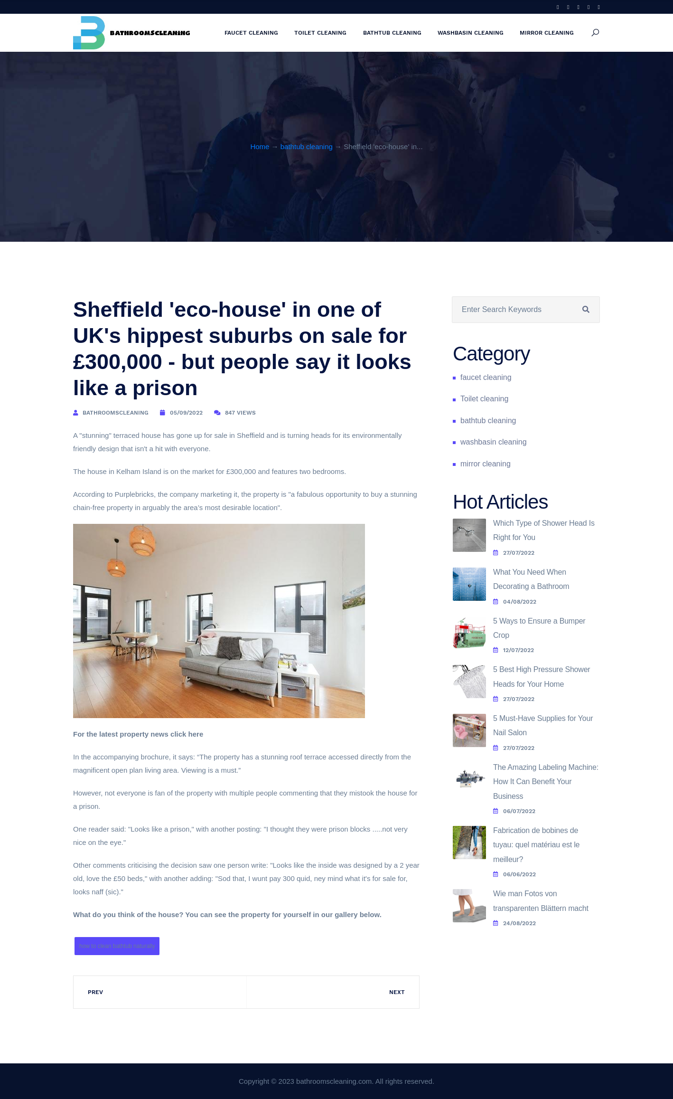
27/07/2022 (513, 553)
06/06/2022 (514, 874)
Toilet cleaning (320, 32)
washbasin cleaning (471, 32)
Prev (95, 992)
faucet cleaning (251, 32)
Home (259, 146)
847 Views (240, 412)
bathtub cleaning (392, 32)
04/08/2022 (514, 602)
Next (397, 992)
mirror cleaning (547, 32)
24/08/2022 (514, 923)
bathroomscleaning (116, 412)
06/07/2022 (514, 811)
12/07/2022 (513, 650)
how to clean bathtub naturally (117, 946)
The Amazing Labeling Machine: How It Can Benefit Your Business (545, 781)
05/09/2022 (186, 412)
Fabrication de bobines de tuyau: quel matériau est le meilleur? (536, 844)
